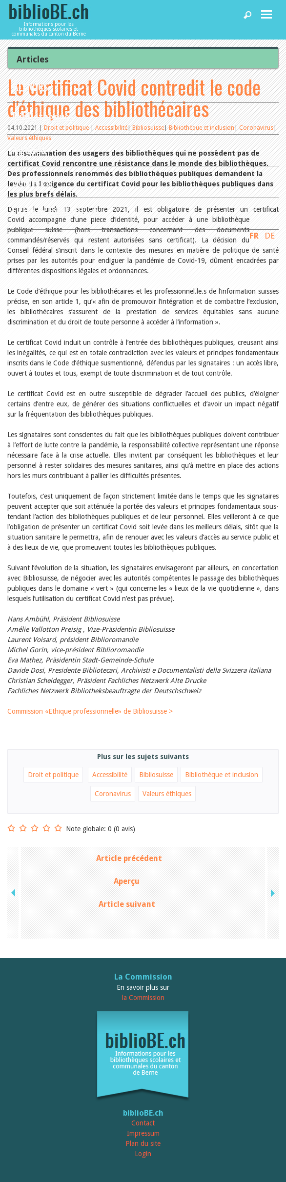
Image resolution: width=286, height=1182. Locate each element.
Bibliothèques (43, 116)
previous (14, 893)
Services (31, 180)
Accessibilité (109, 775)
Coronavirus (113, 794)
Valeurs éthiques (167, 794)
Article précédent (129, 858)
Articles (30, 85)
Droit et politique (53, 775)
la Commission (143, 998)
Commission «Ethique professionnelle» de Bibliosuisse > (90, 711)
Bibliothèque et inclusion (221, 775)
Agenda (29, 148)
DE (270, 235)
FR (254, 235)
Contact (143, 1123)
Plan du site (143, 1143)
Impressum (143, 1133)
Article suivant (127, 904)
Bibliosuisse (156, 775)
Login (143, 1154)
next (272, 893)
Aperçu (127, 881)
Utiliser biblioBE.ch (55, 211)
